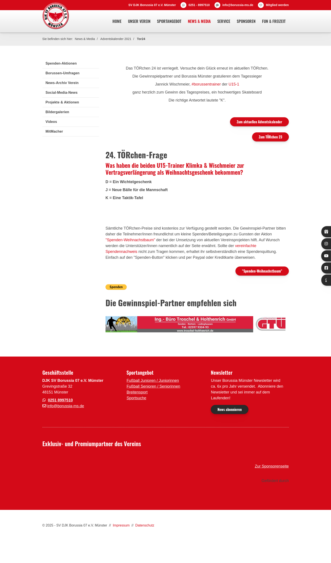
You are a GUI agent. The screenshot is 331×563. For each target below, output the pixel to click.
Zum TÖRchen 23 (270, 137)
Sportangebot (169, 21)
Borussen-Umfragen (63, 73)
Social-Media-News (62, 92)
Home (117, 21)
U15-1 (234, 84)
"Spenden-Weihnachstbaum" (130, 240)
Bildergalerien (57, 112)
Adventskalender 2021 (115, 39)
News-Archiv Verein (62, 83)
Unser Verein (139, 21)
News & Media (199, 21)
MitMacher (54, 131)
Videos (51, 122)
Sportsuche (136, 398)
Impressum (121, 525)
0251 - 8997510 (199, 5)
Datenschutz (144, 525)
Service (223, 21)
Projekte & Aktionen (62, 102)
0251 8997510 (60, 400)
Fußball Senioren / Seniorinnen (153, 386)
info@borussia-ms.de (237, 5)
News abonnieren (229, 409)
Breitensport (136, 392)
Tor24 (141, 39)
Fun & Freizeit (274, 21)
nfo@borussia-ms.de (66, 406)
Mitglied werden (277, 5)
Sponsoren (246, 21)
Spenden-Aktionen (61, 63)
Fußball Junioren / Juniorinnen (152, 380)
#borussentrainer (207, 84)
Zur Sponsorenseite (272, 466)
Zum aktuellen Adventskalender (259, 121)
